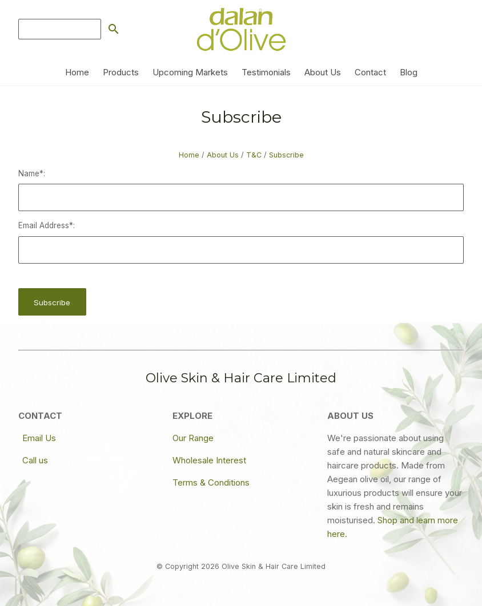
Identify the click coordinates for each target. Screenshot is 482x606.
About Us (322, 72)
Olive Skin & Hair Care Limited (274, 566)
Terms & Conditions (211, 482)
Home (77, 72)
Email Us (39, 438)
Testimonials (266, 72)
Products (121, 72)
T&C (254, 155)
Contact (370, 72)
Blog (408, 72)
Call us (35, 460)
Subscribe (286, 155)
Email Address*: (46, 225)
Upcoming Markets (190, 72)
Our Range (193, 438)
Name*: (31, 173)
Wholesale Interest (209, 460)
